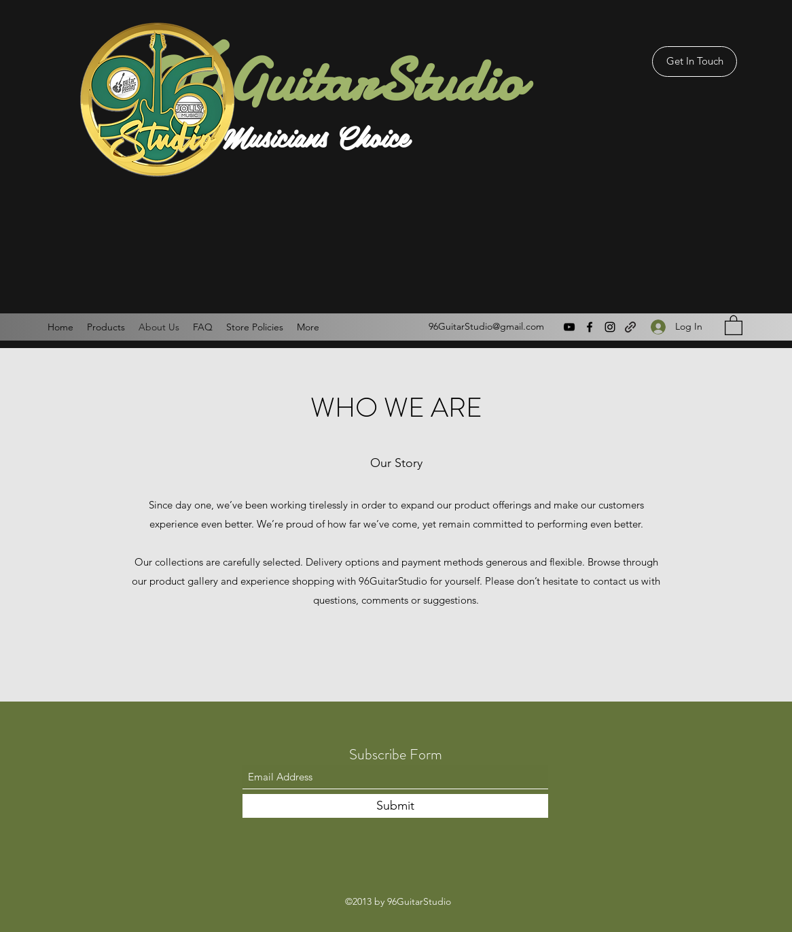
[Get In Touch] (694, 61)
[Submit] (395, 806)
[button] (733, 324)
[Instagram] (610, 327)
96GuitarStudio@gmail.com (486, 326)
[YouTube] (569, 327)
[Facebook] (589, 327)
